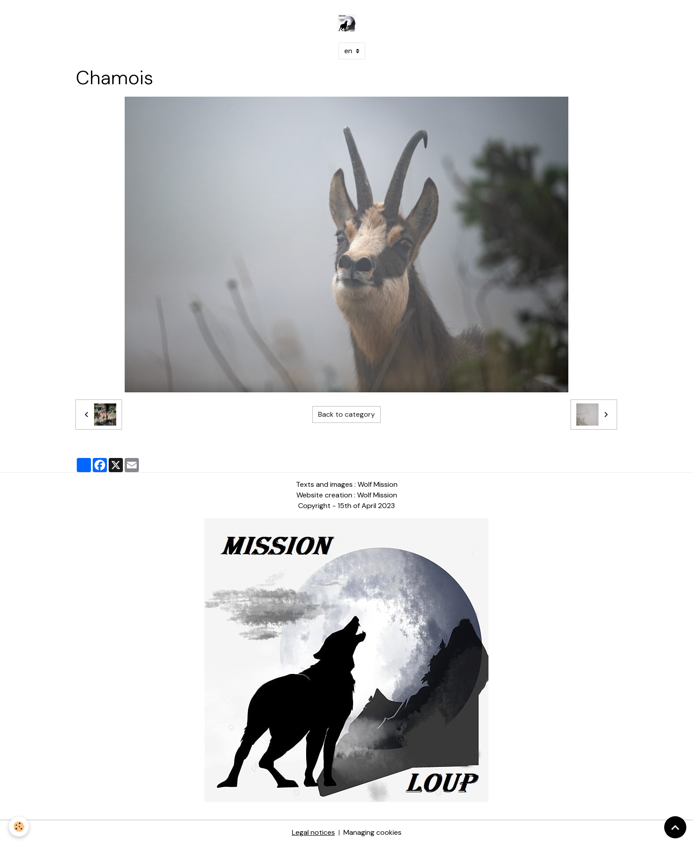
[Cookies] (19, 827)
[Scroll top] (675, 827)
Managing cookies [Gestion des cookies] (372, 832)
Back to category (346, 414)
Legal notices (313, 832)
